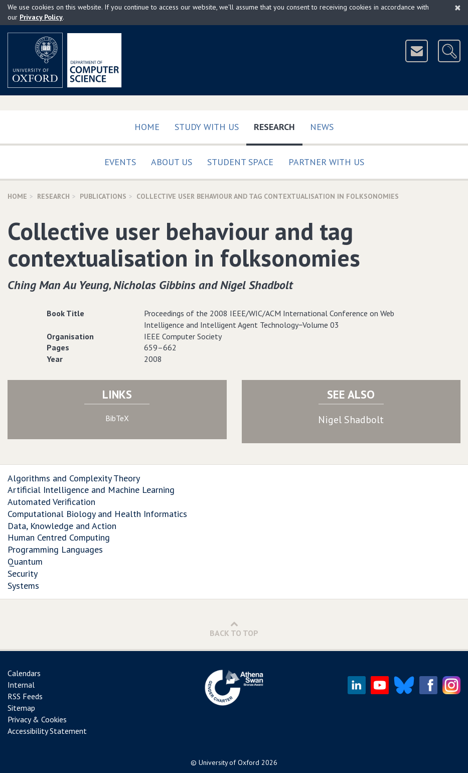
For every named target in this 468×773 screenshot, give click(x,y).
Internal (21, 685)
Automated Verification (51, 501)
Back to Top (234, 628)
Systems (23, 585)
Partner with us (326, 162)
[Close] (457, 8)
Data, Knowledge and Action (62, 526)
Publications (103, 196)
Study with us (207, 127)
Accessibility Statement (47, 731)
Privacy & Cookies (37, 719)
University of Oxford (229, 762)
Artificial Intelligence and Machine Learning (91, 489)
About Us (171, 162)
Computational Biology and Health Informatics (97, 514)
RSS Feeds (25, 696)
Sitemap (21, 708)
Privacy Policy (41, 17)
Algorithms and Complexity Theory (74, 478)
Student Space (240, 162)
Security (23, 573)
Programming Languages (55, 549)
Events (120, 162)
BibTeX (117, 418)
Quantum (25, 561)
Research (278, 125)
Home (147, 127)
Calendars (24, 673)
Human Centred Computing (59, 537)
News (322, 127)
